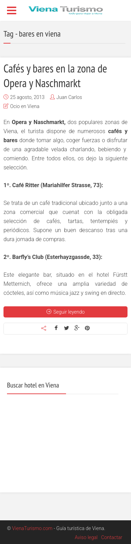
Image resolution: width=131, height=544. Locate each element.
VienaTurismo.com (32, 528)
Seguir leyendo (65, 312)
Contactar (111, 537)
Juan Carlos (69, 97)
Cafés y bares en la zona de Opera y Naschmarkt (55, 75)
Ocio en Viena (24, 106)
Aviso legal (86, 537)
